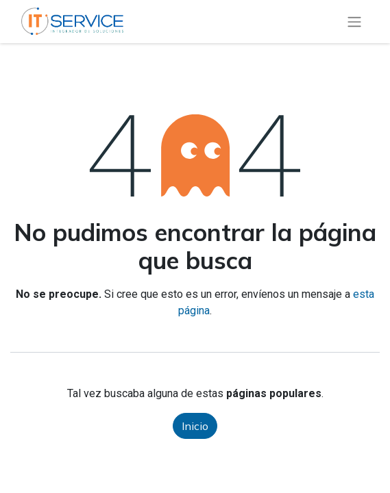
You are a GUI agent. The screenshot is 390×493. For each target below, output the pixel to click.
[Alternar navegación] (354, 21)
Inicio (195, 426)
